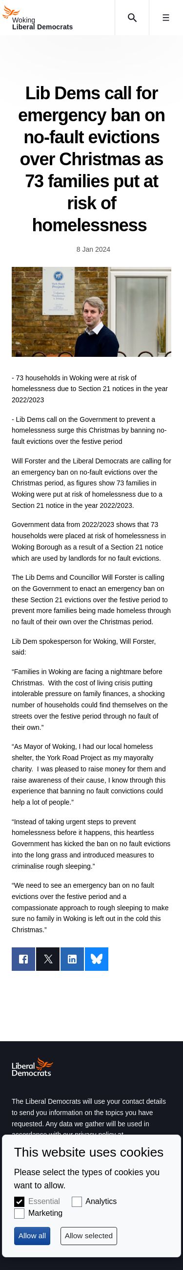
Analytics (101, 1201)
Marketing (45, 1213)
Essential (44, 1201)
